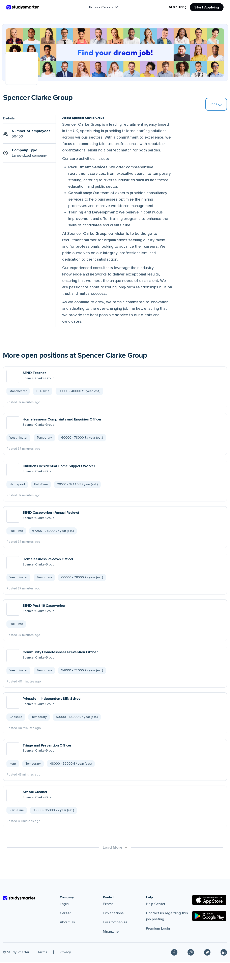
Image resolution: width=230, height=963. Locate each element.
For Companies (115, 923)
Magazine (111, 933)
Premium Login (158, 930)
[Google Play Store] (209, 917)
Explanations (113, 914)
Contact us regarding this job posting (167, 917)
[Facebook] (174, 953)
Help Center (155, 905)
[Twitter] (207, 953)
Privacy (65, 953)
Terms (42, 953)
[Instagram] (191, 953)
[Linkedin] (224, 953)
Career (65, 914)
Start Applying (206, 7)
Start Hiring (177, 7)
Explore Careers (104, 7)
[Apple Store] (209, 901)
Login (64, 905)
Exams (108, 905)
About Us (67, 923)
